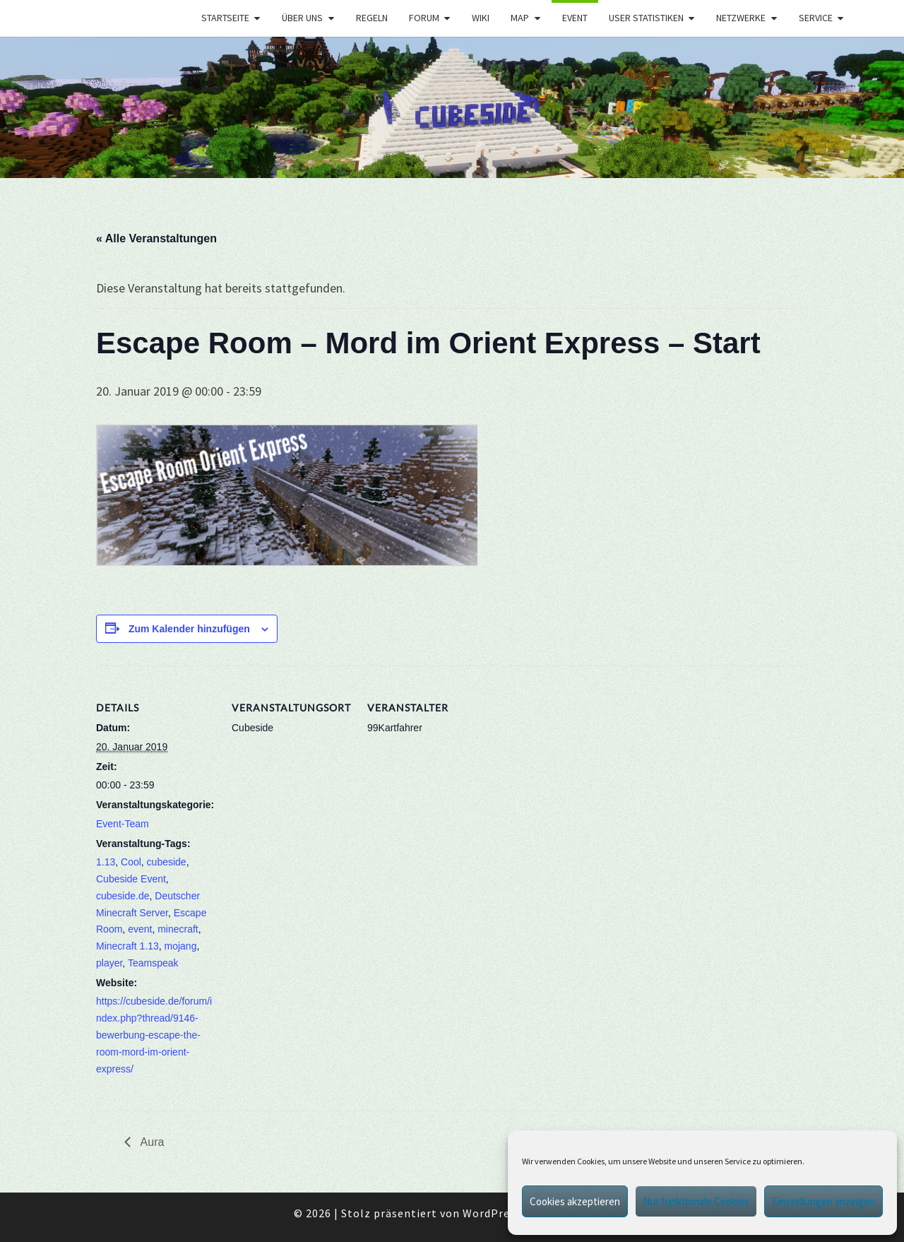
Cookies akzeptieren (575, 1201)
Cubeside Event (131, 879)
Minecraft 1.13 (127, 946)
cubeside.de (123, 895)
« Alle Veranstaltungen (156, 238)
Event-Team (122, 823)
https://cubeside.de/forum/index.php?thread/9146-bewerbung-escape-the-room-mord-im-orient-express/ (154, 1034)
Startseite (225, 17)
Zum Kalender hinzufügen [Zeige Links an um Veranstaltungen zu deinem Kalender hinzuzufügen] (189, 628)
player (109, 963)
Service (816, 17)
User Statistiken (646, 17)
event (140, 929)
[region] (452, 107)
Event (575, 17)
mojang (181, 946)
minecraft (177, 929)
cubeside (166, 862)
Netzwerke (741, 17)
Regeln (372, 17)
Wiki (480, 17)
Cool (131, 862)
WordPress (492, 1213)
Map (520, 17)
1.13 (105, 862)
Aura (151, 1142)
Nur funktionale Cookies (696, 1201)
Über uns (302, 17)
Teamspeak (153, 963)
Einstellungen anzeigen (823, 1201)
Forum (424, 17)
